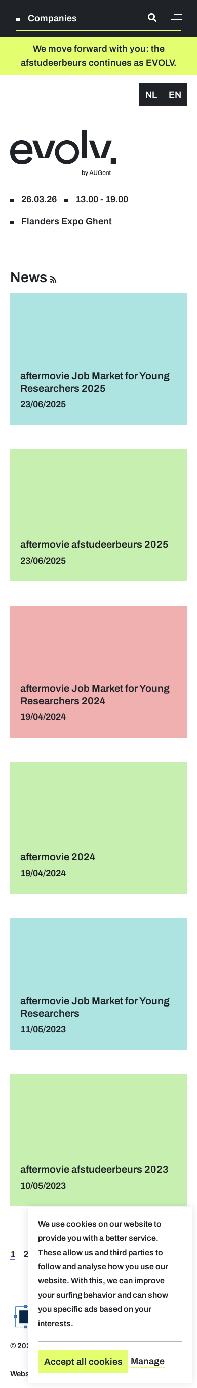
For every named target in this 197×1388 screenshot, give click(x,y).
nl (151, 95)
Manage (148, 1361)
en (175, 95)
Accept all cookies (83, 1362)
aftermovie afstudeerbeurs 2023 (94, 1169)
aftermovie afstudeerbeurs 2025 (94, 544)
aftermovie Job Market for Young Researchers (95, 1007)
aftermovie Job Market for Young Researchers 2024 (95, 694)
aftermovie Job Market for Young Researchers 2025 (95, 382)
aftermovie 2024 (58, 856)
